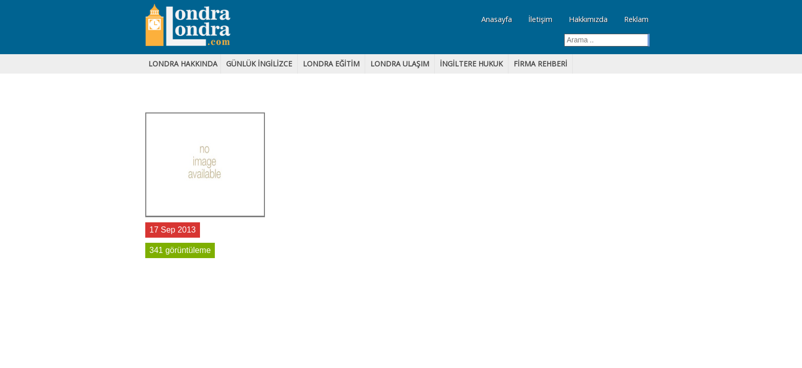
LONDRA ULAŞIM (399, 63)
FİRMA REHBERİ (540, 63)
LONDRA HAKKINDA (182, 63)
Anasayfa (496, 19)
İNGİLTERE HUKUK (471, 63)
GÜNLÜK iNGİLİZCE (259, 63)
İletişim (540, 19)
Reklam (636, 19)
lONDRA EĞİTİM (331, 63)
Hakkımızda (588, 19)
